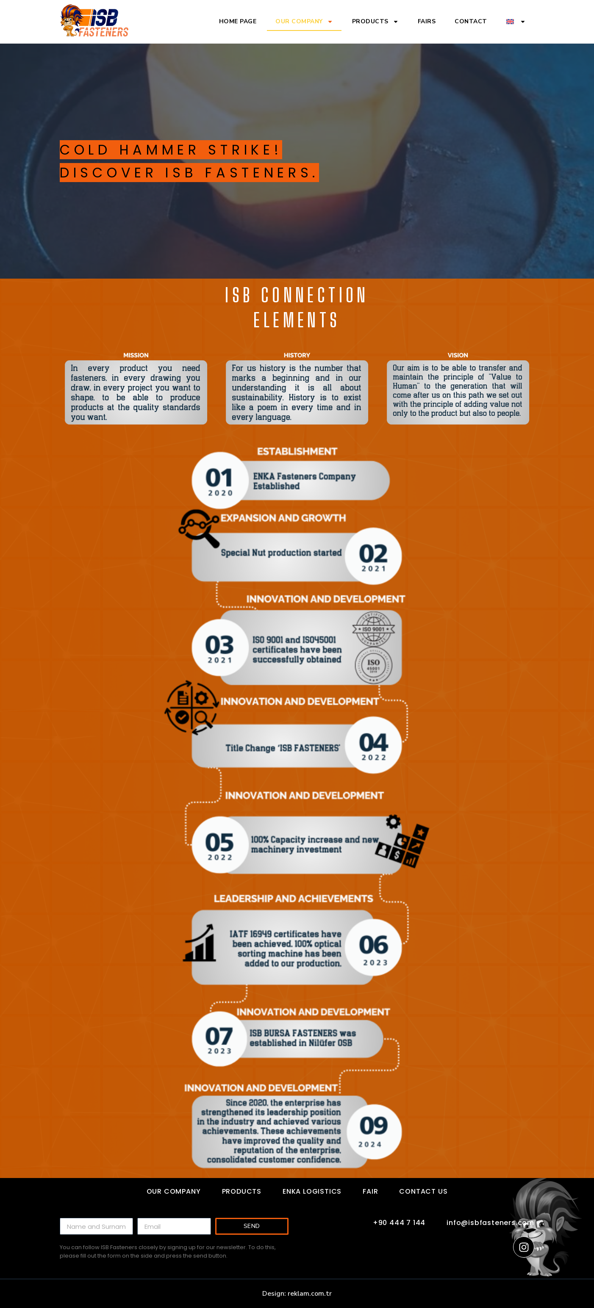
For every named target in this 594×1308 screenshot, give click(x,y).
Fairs (427, 21)
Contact (471, 21)
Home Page (238, 21)
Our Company (304, 21)
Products (375, 21)
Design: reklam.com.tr (297, 1293)
